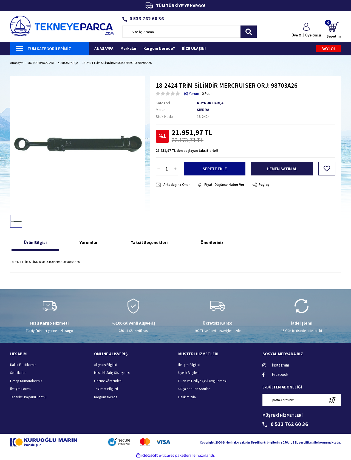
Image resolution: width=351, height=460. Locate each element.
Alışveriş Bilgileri (105, 365)
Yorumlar (89, 243)
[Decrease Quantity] (159, 169)
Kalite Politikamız (23, 365)
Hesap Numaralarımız (26, 381)
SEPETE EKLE (215, 169)
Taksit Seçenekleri (149, 243)
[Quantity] (167, 169)
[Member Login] (306, 30)
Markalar (128, 48)
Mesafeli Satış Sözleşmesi (112, 373)
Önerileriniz (211, 243)
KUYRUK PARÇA (210, 103)
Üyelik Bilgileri (188, 373)
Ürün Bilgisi (35, 243)
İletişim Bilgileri (189, 365)
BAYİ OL (328, 48)
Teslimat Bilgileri (106, 389)
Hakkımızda (187, 397)
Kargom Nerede (105, 397)
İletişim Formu (20, 389)
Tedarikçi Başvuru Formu (28, 397)
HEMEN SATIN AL (282, 169)
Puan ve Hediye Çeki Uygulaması (202, 381)
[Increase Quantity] (175, 169)
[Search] (189, 31)
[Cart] (334, 30)
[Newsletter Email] (301, 400)
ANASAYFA (104, 48)
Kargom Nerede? (159, 48)
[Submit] (332, 400)
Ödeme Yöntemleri (107, 381)
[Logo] (62, 25)
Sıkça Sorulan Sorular (194, 389)
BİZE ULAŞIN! (194, 48)
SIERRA (203, 109)
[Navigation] (49, 48)
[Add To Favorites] (326, 169)
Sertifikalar (18, 373)
